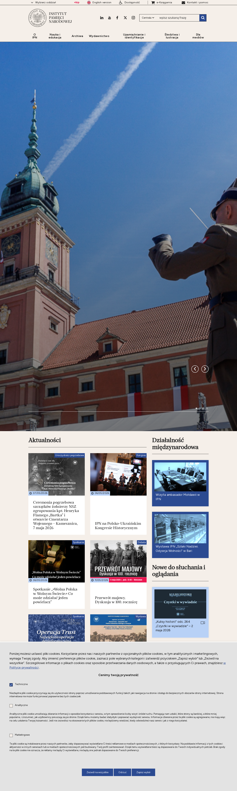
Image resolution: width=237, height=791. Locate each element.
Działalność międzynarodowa (175, 323)
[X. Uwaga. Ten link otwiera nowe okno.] (125, 17)
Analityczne (21, 705)
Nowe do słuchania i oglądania (178, 450)
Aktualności (44, 320)
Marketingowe (22, 735)
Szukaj (202, 17)
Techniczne (21, 684)
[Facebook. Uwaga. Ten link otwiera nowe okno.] (117, 17)
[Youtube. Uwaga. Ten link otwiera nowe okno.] (109, 17)
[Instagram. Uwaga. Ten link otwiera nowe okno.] (133, 17)
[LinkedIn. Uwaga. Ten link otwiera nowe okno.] (101, 17)
